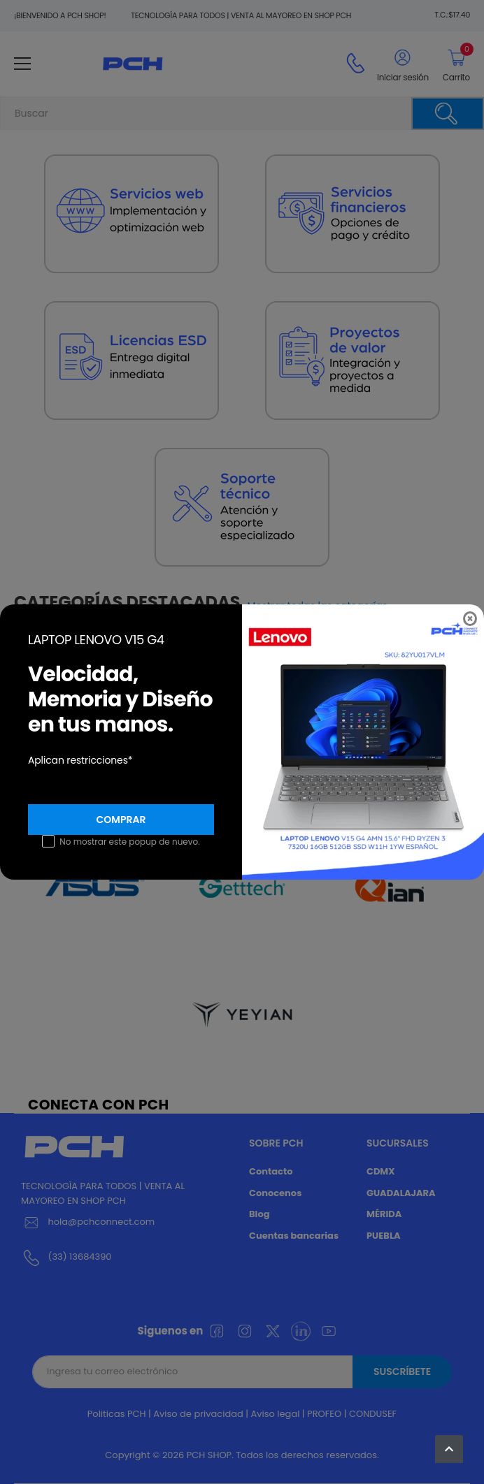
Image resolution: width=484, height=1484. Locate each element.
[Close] (470, 618)
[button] (449, 1449)
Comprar (121, 820)
